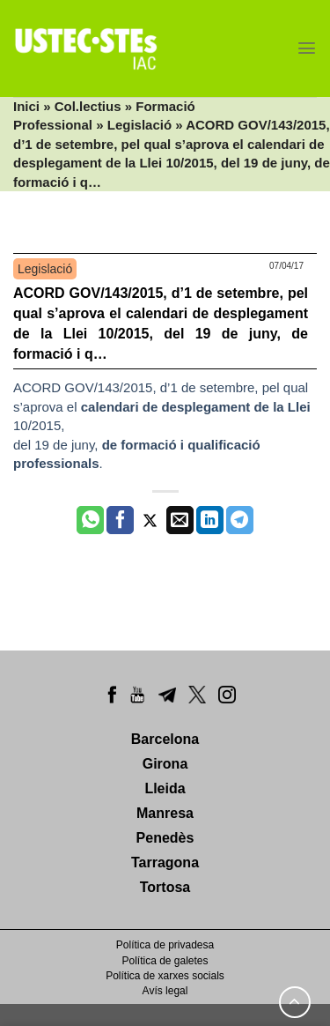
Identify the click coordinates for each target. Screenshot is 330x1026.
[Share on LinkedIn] (210, 520)
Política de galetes (164, 961)
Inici (26, 106)
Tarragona (165, 862)
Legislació (139, 124)
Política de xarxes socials (165, 976)
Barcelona (165, 739)
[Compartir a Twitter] (150, 520)
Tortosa (165, 887)
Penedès (165, 837)
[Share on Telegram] (239, 520)
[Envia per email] (180, 520)
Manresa (165, 813)
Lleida (164, 788)
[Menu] (307, 48)
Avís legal (165, 991)
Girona (165, 763)
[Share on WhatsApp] (90, 520)
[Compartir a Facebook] (120, 520)
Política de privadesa (165, 945)
